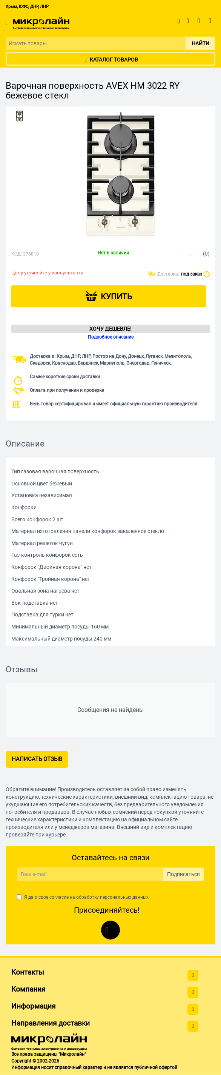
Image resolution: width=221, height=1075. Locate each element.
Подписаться (183, 874)
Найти (200, 43)
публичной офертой (155, 1067)
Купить (116, 296)
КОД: (16, 254)
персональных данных (124, 897)
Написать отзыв (37, 759)
